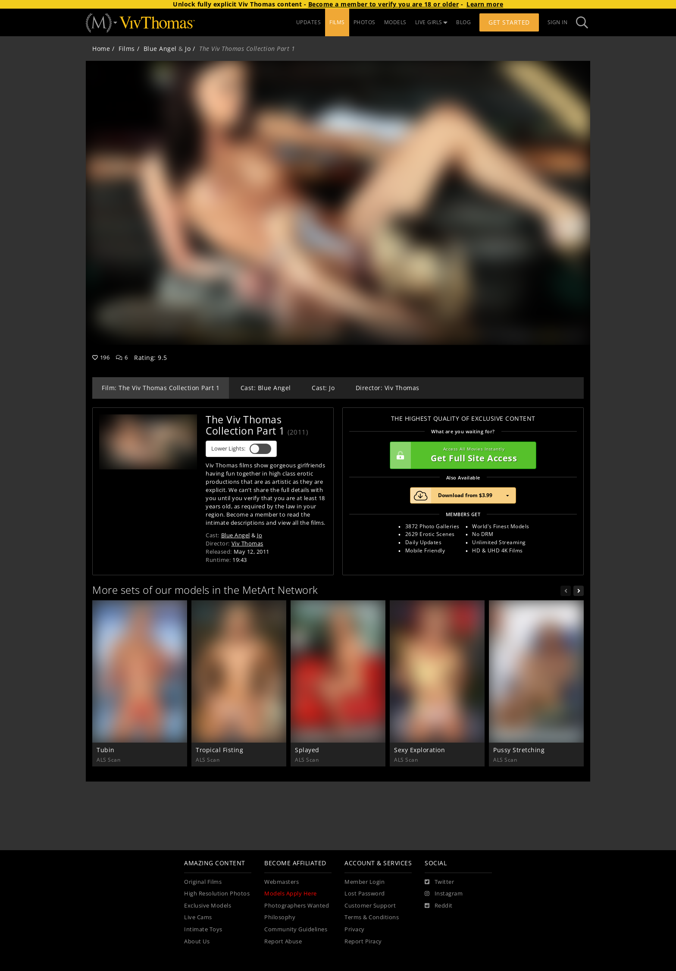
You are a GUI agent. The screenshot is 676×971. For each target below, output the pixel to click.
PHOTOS (365, 22)
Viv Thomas (247, 543)
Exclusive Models (207, 905)
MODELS (395, 22)
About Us (197, 941)
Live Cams (198, 917)
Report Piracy (363, 941)
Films (127, 48)
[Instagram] (444, 894)
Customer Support (370, 905)
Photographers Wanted (296, 905)
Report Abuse (283, 941)
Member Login (364, 882)
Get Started (509, 22)
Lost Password (364, 893)
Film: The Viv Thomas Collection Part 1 (160, 388)
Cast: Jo (323, 388)
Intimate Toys (203, 929)
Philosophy (279, 917)
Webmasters (281, 882)
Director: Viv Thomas (387, 388)
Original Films (203, 882)
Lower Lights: (241, 449)
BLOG (463, 22)
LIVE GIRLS (431, 22)
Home (101, 48)
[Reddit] (439, 906)
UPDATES (308, 22)
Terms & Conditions (371, 917)
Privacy (354, 929)
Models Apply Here (290, 893)
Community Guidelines (295, 929)
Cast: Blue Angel (266, 388)
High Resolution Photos (217, 893)
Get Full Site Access (461, 455)
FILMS (337, 22)
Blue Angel (160, 48)
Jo (188, 48)
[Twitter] (439, 882)
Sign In (558, 22)
